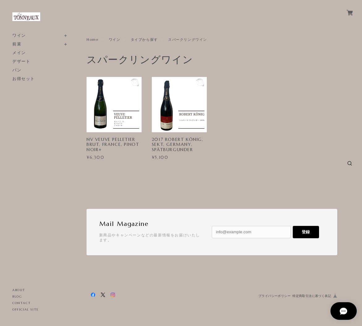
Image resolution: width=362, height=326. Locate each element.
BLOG (17, 296)
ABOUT (18, 290)
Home (92, 39)
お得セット (23, 79)
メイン (19, 53)
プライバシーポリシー (274, 296)
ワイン (19, 35)
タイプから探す (144, 39)
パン (16, 70)
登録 (306, 232)
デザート (21, 61)
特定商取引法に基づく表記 (311, 296)
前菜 (16, 44)
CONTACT (21, 303)
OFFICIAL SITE (25, 309)
